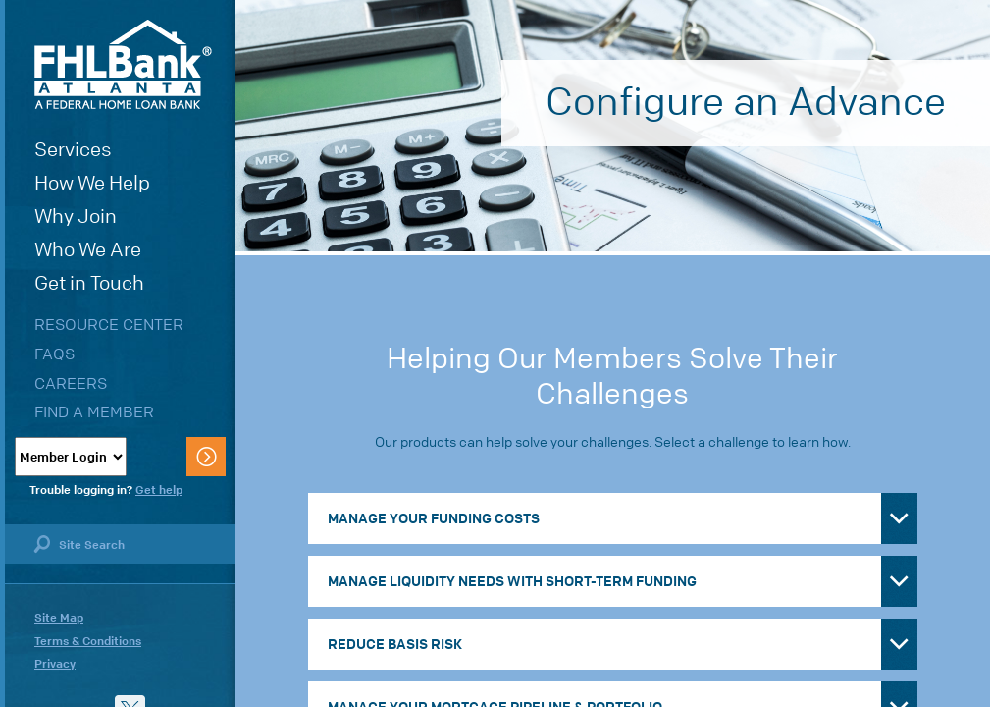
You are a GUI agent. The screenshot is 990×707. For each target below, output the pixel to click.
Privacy (55, 664)
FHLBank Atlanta (123, 64)
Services (73, 149)
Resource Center (108, 324)
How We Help (92, 183)
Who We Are (87, 250)
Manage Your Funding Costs (434, 518)
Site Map (58, 617)
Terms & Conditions (87, 641)
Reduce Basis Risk (395, 644)
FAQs (54, 354)
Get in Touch (89, 283)
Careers (70, 383)
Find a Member (94, 412)
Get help (158, 490)
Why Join (75, 216)
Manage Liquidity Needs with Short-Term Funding (512, 581)
